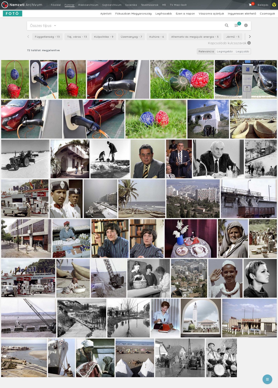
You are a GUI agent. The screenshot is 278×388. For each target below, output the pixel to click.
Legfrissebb (164, 13)
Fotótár (70, 4)
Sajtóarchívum (111, 4)
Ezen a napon (185, 13)
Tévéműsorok (149, 4)
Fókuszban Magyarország (133, 13)
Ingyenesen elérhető (242, 13)
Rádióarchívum (88, 4)
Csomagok (267, 13)
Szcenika (131, 4)
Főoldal (56, 4)
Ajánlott (106, 13)
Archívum (21, 4)
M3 (164, 4)
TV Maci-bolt (178, 4)
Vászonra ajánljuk (211, 13)
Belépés (263, 4)
